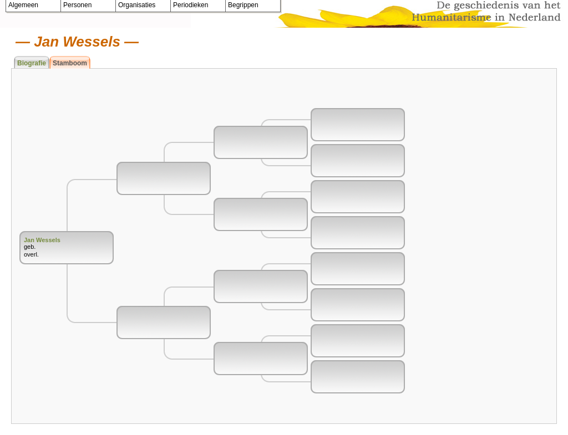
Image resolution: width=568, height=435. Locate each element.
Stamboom (70, 63)
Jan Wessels (42, 240)
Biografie (31, 63)
